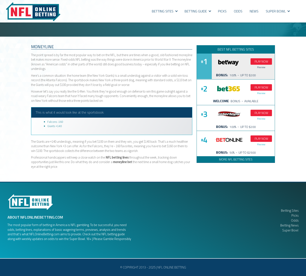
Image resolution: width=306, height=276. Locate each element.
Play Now (261, 61)
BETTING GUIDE (198, 11)
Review (261, 67)
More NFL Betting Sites (235, 159)
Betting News (289, 225)
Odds (295, 220)
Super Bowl (290, 230)
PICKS (222, 11)
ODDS (238, 11)
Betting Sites (165, 11)
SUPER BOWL (278, 11)
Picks (295, 215)
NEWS (254, 11)
